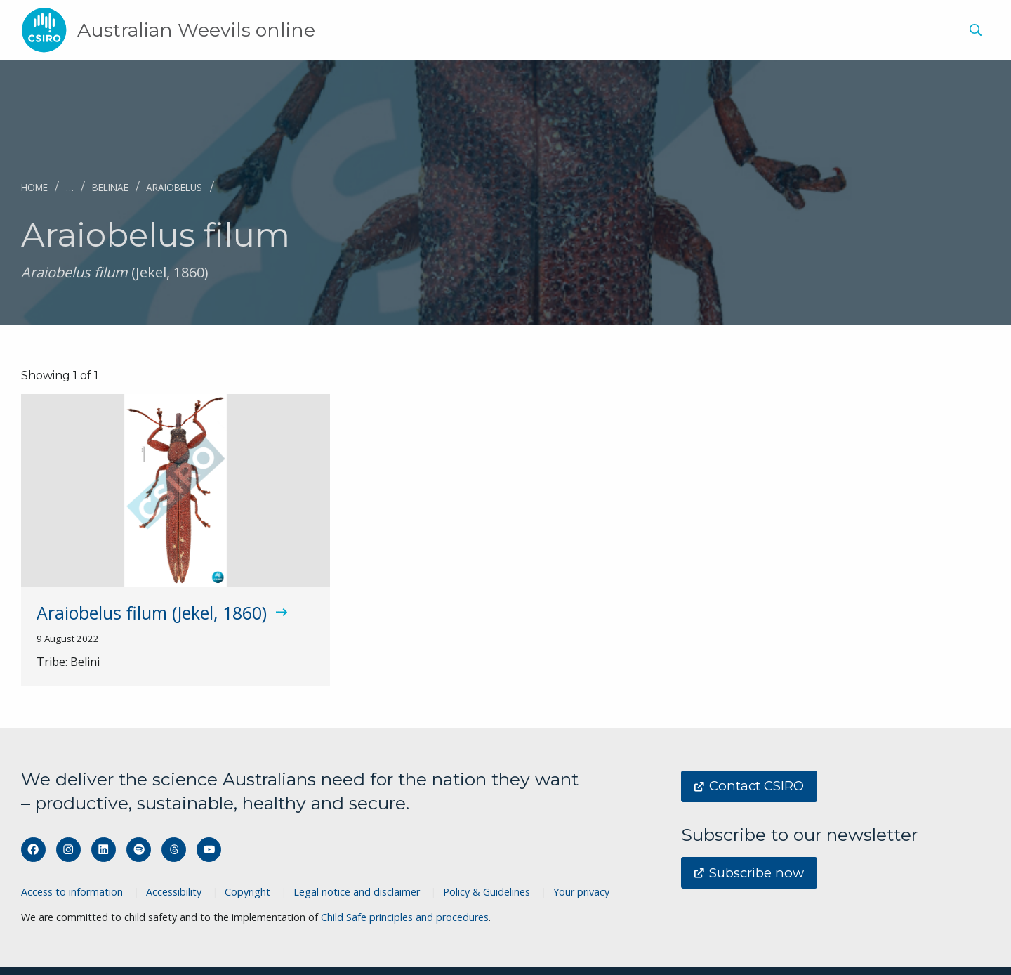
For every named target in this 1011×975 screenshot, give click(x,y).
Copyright (247, 891)
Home (34, 187)
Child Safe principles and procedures (405, 917)
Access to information (72, 891)
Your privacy (581, 891)
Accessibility (173, 891)
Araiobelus (174, 187)
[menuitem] (973, 31)
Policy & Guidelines (486, 891)
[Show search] (975, 30)
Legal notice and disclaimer (356, 891)
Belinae (110, 187)
